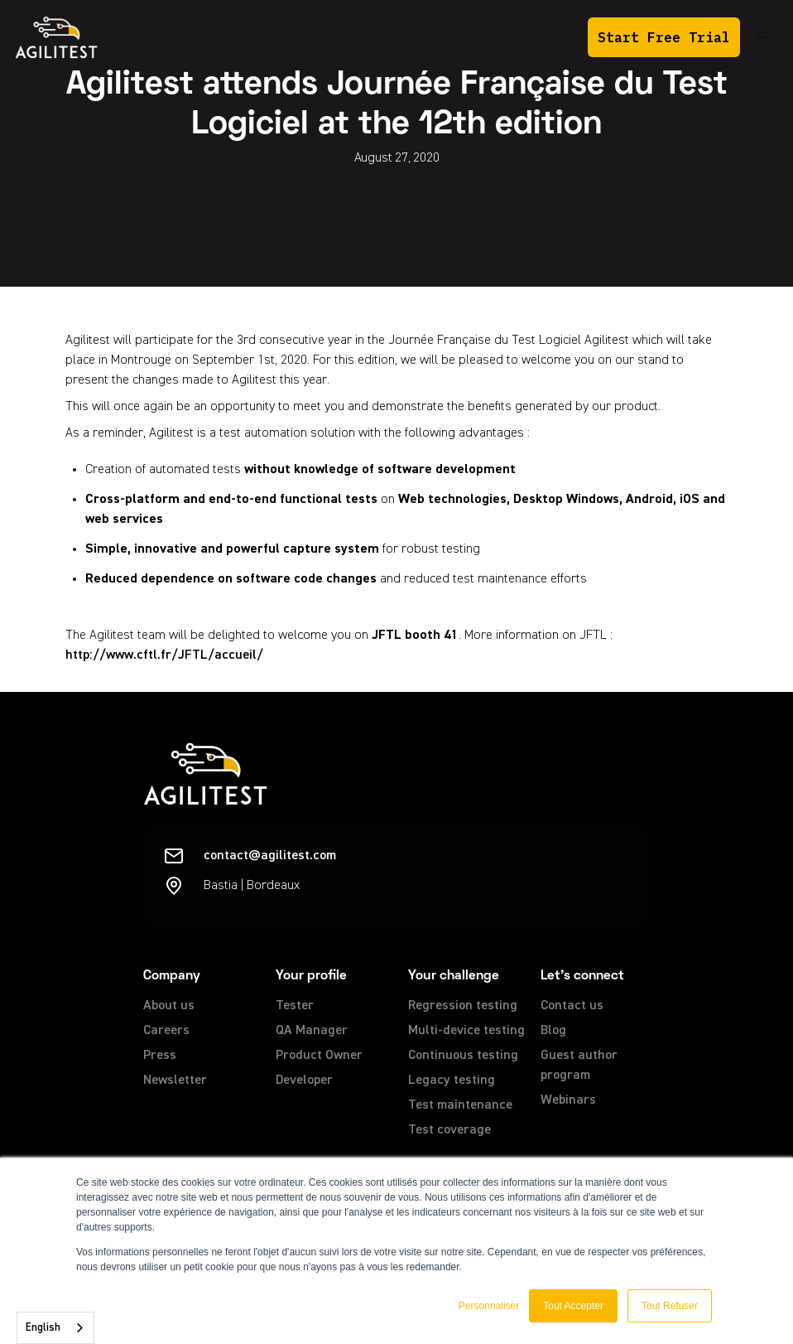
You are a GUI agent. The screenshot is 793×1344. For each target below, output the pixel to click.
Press (159, 1055)
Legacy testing (451, 1080)
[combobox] (55, 1328)
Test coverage (449, 1130)
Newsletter (175, 1080)
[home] (56, 37)
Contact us (572, 1006)
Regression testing (462, 1006)
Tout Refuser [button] (670, 1306)
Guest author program (579, 1065)
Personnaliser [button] (489, 1306)
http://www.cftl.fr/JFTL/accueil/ (164, 655)
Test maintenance (460, 1105)
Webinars (568, 1100)
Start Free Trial (664, 37)
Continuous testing (463, 1055)
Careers (166, 1030)
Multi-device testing (466, 1030)
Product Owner (319, 1055)
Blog (553, 1030)
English (43, 1327)
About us (169, 1006)
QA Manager (312, 1030)
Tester (295, 1006)
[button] (765, 37)
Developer (304, 1080)
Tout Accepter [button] (573, 1306)
